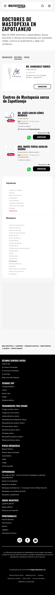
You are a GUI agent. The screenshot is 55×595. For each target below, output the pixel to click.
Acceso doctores (8, 519)
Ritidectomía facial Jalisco (11, 440)
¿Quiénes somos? (8, 503)
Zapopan (12, 208)
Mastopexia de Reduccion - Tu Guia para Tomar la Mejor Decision (24, 488)
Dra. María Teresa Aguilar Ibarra (32, 148)
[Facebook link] (27, 541)
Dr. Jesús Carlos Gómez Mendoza (31, 114)
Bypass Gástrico (7, 449)
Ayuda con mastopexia (9, 481)
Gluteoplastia (13, 251)
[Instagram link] (19, 541)
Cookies (40, 575)
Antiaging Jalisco (8, 433)
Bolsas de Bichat (14, 238)
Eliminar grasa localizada (10, 452)
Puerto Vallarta (14, 200)
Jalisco (4, 390)
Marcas (4, 526)
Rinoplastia (13, 274)
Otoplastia (12, 266)
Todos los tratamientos (16, 225)
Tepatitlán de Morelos (16, 203)
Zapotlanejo (13, 211)
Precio (26, 57)
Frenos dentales (7, 466)
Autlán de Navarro (15, 195)
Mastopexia (13, 261)
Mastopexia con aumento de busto (14, 491)
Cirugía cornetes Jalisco (10, 409)
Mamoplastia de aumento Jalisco (13, 423)
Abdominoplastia (14, 228)
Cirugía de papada (15, 243)
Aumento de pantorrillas (17, 233)
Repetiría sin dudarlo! (9, 484)
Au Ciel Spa (6, 374)
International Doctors (9, 533)
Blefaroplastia (13, 235)
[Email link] (35, 540)
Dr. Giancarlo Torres (38, 66)
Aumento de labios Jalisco (11, 430)
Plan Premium (6, 523)
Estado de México (8, 400)
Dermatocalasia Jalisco (10, 426)
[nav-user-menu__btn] (49, 6)
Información (7, 57)
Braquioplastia (14, 240)
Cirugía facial (13, 246)
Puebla (4, 397)
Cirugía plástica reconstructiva (19, 248)
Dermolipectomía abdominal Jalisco (14, 419)
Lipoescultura (13, 256)
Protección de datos (16, 575)
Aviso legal (27, 578)
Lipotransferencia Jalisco (10, 416)
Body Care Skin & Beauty (10, 377)
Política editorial (39, 578)
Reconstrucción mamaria (17, 269)
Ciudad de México (8, 386)
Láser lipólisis (6, 456)
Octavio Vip (6, 364)
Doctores (18, 57)
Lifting (11, 253)
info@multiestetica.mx (38, 570)
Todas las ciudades (15, 190)
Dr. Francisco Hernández (10, 371)
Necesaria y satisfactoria (10, 495)
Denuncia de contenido (10, 510)
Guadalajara (13, 198)
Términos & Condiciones (26, 581)
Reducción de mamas (16, 271)
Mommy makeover (15, 264)
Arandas (12, 193)
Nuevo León (6, 393)
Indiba (4, 459)
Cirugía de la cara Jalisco (10, 413)
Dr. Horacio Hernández (9, 367)
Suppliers (5, 530)
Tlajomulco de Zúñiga (16, 206)
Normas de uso (30, 575)
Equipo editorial (7, 507)
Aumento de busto (15, 230)
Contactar (42, 86)
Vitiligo (4, 463)
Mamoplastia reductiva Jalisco (12, 437)
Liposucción (13, 258)
